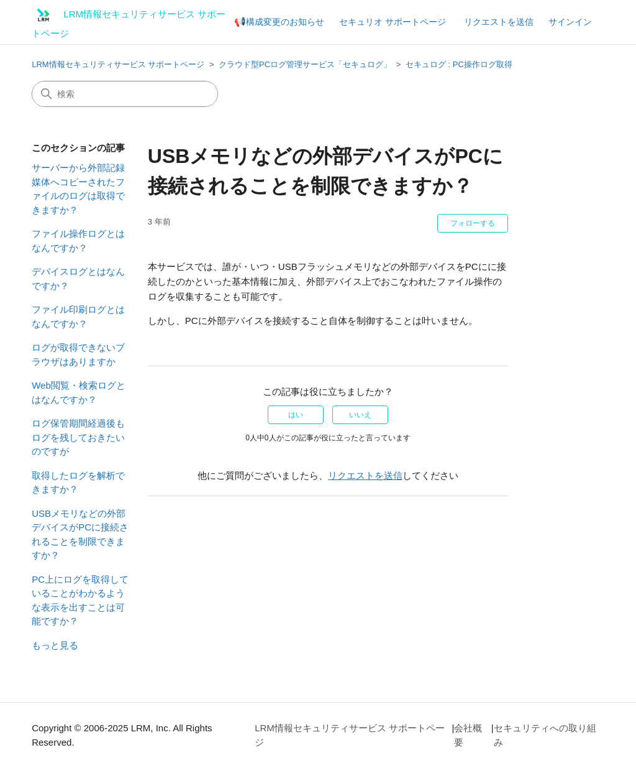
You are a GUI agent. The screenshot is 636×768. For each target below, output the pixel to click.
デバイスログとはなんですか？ (78, 278)
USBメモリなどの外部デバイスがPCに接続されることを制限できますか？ (80, 534)
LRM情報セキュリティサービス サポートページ (118, 64)
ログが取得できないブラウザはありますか (78, 354)
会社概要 (468, 735)
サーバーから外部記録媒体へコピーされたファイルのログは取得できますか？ (78, 188)
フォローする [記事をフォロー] (472, 223)
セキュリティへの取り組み (545, 735)
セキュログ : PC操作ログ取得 (459, 64)
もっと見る (55, 645)
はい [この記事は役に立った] (295, 414)
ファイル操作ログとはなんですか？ (78, 240)
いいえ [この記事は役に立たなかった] (360, 414)
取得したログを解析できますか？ (78, 482)
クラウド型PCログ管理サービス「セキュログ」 (305, 64)
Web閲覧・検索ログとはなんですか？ (78, 392)
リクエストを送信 (499, 22)
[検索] (124, 93)
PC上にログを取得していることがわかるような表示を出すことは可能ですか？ (80, 600)
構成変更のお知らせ (285, 22)
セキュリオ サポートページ (392, 22)
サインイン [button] (570, 22)
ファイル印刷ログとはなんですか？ (78, 316)
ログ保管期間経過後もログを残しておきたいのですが (78, 437)
